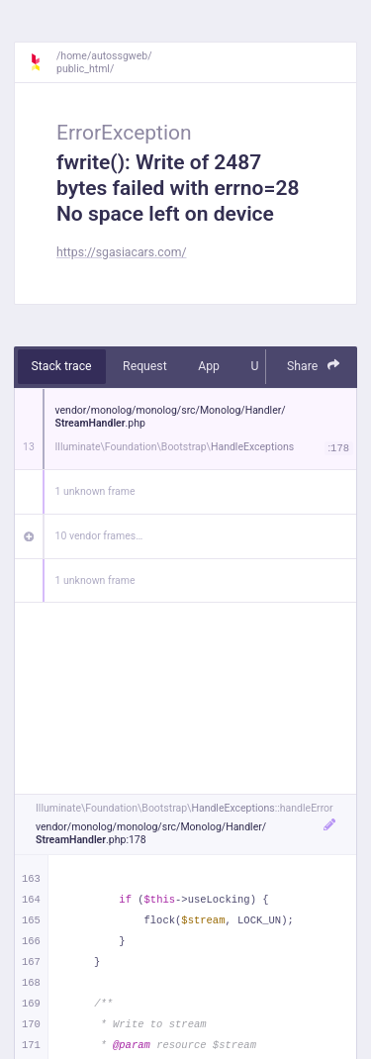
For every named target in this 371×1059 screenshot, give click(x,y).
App (209, 366)
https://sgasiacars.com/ (121, 252)
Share (313, 365)
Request (145, 366)
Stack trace (62, 366)
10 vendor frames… (99, 536)
